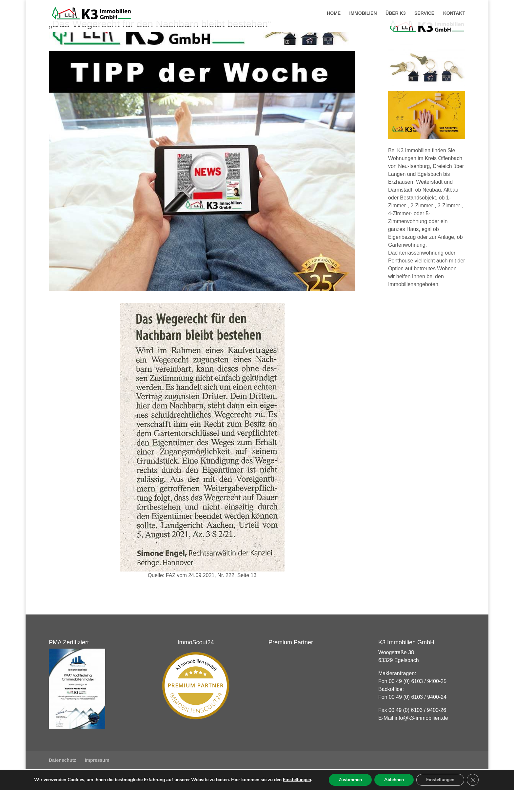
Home (334, 13)
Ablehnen (394, 780)
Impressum (97, 760)
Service (424, 13)
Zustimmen (350, 780)
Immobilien (363, 13)
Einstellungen (297, 780)
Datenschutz (62, 760)
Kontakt (454, 13)
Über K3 (395, 13)
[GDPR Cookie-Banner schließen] (473, 780)
